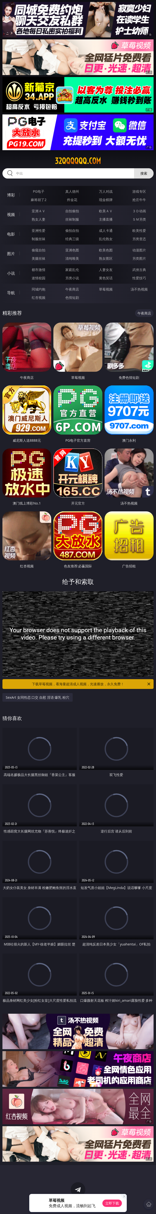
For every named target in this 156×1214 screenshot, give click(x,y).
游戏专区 (139, 191)
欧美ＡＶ (106, 211)
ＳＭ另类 (139, 219)
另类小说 (72, 278)
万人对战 (106, 191)
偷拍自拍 (72, 230)
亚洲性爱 (38, 230)
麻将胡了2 (38, 199)
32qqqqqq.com (78, 161)
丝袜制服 (72, 219)
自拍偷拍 (72, 211)
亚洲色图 (72, 250)
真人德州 (72, 191)
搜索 (143, 173)
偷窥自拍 (38, 250)
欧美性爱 (139, 230)
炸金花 (72, 199)
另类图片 (139, 258)
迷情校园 (38, 278)
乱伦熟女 (106, 238)
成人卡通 (106, 230)
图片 (11, 253)
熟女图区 (106, 258)
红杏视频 (38, 297)
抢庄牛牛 (139, 199)
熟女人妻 (38, 219)
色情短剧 (72, 297)
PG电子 (38, 191)
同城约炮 (38, 289)
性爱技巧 (139, 278)
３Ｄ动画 (139, 211)
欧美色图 (106, 250)
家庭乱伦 (72, 269)
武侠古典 (139, 269)
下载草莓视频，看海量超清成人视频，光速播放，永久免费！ (91, 684)
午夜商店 (72, 289)
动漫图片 (139, 250)
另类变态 (139, 238)
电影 (11, 234)
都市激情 (38, 269)
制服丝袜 (38, 238)
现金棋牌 (106, 199)
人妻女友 (106, 269)
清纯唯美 (72, 258)
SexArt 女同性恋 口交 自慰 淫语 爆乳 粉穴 (37, 697)
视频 (11, 214)
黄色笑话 (106, 278)
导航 (11, 292)
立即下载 (112, 1203)
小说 (11, 273)
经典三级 (72, 238)
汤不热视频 (139, 289)
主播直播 (106, 219)
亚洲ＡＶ (38, 211)
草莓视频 (106, 289)
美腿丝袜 (38, 258)
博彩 (11, 195)
